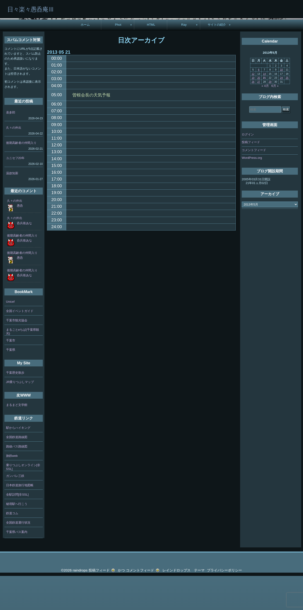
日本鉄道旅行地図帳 (19, 519)
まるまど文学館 (16, 439)
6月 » (275, 119)
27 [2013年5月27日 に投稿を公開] (258, 115)
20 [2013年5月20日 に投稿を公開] (258, 111)
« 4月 (265, 119)
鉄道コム (12, 547)
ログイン (248, 168)
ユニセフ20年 (15, 192)
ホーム (85, 58)
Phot (118, 58)
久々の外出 (13, 161)
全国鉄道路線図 (16, 471)
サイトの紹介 (217, 58)
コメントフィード (254, 184)
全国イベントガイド (19, 345)
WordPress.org (252, 192)
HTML (151, 58)
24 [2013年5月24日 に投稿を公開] (281, 111)
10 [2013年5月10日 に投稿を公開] (281, 103)
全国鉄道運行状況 (18, 556)
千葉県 (10, 383)
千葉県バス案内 (16, 566)
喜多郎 (10, 146)
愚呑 (20, 239)
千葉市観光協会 (16, 354)
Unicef (10, 335)
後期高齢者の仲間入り (21, 177)
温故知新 (12, 207)
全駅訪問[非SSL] (17, 528)
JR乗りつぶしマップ (20, 416)
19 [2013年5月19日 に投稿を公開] (253, 111)
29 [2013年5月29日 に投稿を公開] (270, 115)
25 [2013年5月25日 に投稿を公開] (287, 111)
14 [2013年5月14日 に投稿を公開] (264, 107)
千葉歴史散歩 (15, 406)
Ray (184, 58)
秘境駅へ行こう (16, 538)
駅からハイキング (18, 462)
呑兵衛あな (24, 257)
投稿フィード (251, 176)
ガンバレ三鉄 (15, 510)
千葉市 (10, 374)
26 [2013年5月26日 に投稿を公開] (253, 115)
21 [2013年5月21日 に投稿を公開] (264, 111)
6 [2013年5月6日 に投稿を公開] (259, 103)
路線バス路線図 (16, 480)
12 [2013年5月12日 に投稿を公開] (253, 107)
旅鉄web (12, 490)
